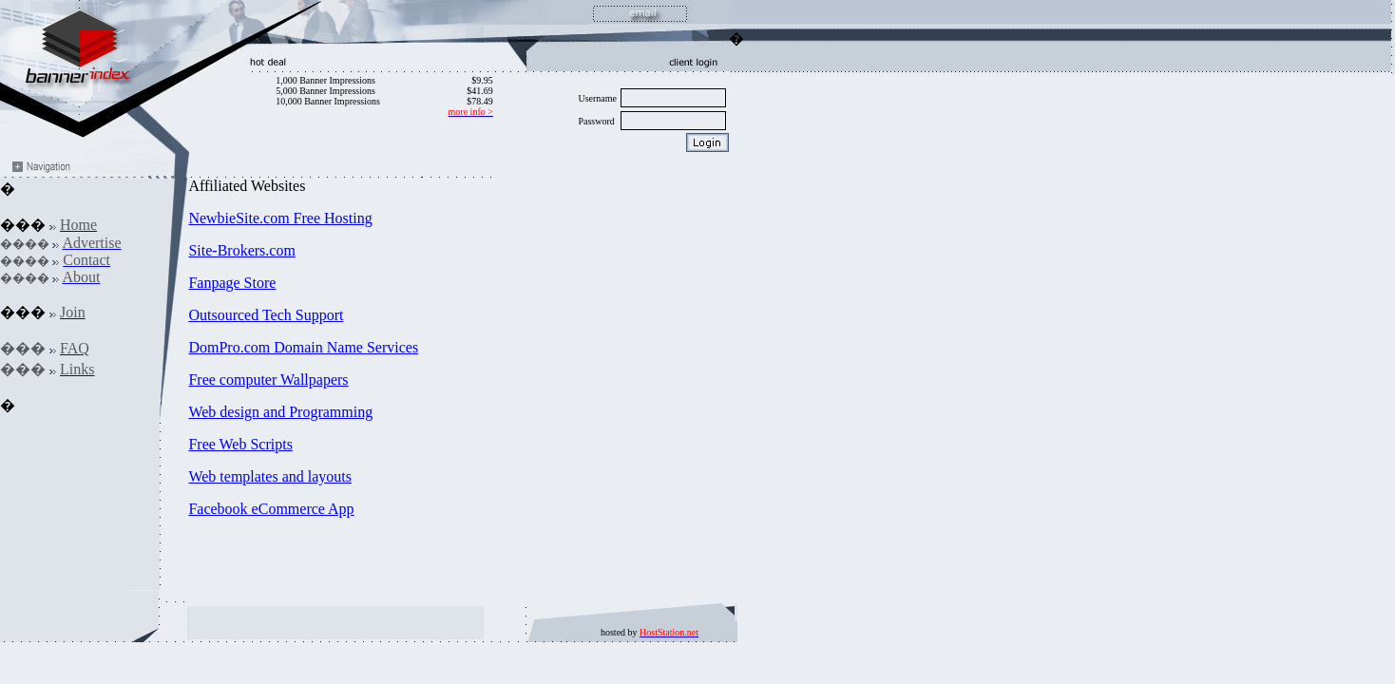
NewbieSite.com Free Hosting (280, 218)
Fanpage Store (232, 283)
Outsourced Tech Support (265, 315)
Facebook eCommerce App (271, 509)
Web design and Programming (280, 412)
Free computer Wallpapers (268, 379)
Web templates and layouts (270, 476)
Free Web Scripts (240, 444)
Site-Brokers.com (241, 250)
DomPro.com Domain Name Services (303, 347)
